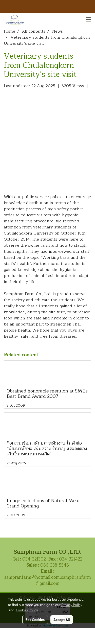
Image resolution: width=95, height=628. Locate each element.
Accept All (61, 619)
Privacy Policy (71, 604)
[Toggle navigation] (88, 19)
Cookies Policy (27, 610)
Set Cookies (35, 619)
